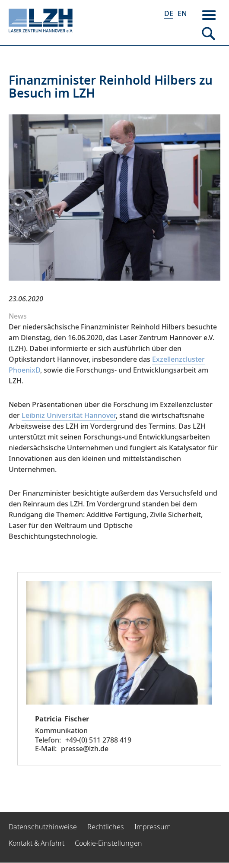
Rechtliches (105, 826)
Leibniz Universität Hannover (69, 415)
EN (182, 13)
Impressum (152, 826)
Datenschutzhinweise (43, 826)
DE (168, 13)
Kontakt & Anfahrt (36, 843)
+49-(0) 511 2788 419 (98, 740)
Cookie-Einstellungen (108, 843)
